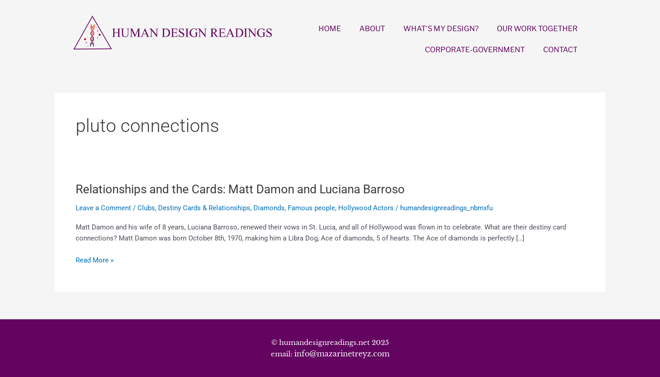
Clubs (146, 208)
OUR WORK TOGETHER (537, 28)
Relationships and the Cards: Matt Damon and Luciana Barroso (240, 189)
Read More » (95, 260)
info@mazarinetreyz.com (342, 353)
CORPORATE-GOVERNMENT (475, 49)
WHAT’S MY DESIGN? (440, 28)
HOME (330, 28)
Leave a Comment (103, 208)
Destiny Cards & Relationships (204, 208)
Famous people (311, 208)
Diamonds (269, 208)
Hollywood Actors (366, 208)
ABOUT (372, 28)
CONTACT (560, 49)
